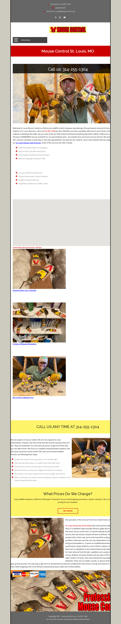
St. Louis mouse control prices (28, 143)
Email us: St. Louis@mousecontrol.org (61, 11)
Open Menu (25, 40)
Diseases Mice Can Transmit (24, 290)
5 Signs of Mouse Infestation (24, 344)
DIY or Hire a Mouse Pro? (23, 397)
